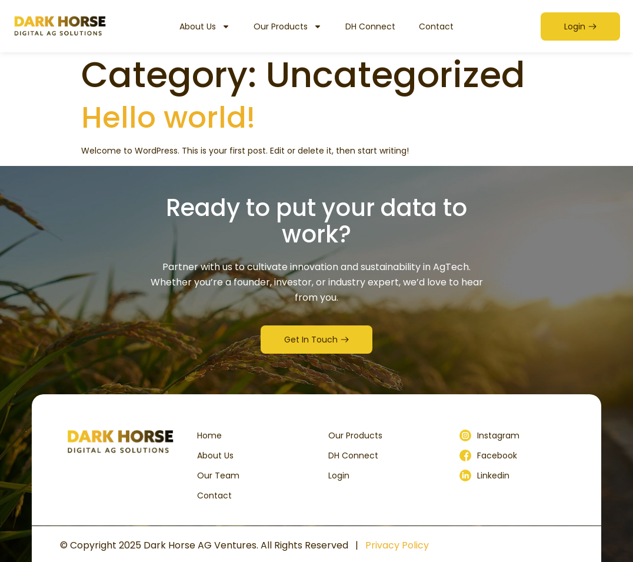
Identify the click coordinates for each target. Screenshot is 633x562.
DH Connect (370, 26)
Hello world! (168, 117)
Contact (436, 26)
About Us (204, 26)
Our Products (288, 26)
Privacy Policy (397, 545)
